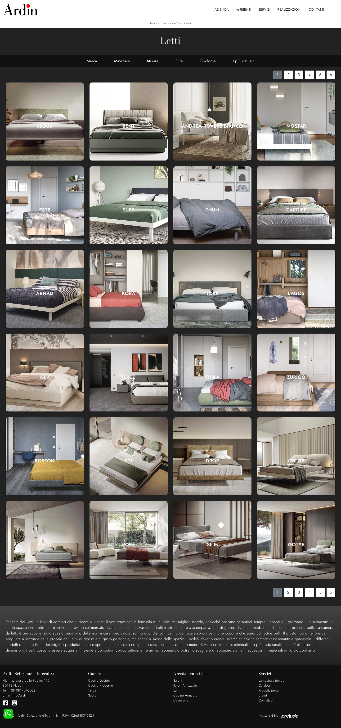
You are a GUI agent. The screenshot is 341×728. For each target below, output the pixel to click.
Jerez (128, 377)
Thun (212, 210)
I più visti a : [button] (243, 61)
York (212, 293)
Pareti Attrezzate (185, 685)
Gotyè (296, 544)
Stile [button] (179, 61)
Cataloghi (266, 685)
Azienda (222, 9)
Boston (45, 461)
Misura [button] (152, 61)
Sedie (92, 695)
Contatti (316, 9)
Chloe (296, 461)
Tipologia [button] (208, 61)
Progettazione (269, 690)
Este (44, 210)
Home (153, 24)
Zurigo (296, 377)
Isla (45, 377)
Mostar (296, 126)
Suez (129, 210)
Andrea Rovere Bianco (212, 126)
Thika (212, 377)
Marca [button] (92, 61)
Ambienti (243, 9)
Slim (212, 544)
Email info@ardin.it (16, 695)
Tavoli (92, 690)
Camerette (180, 700)
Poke (128, 544)
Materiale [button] (122, 61)
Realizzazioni (289, 9)
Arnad (45, 293)
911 (129, 461)
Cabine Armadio (185, 695)
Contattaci (266, 700)
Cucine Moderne (100, 685)
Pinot (44, 544)
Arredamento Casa (172, 24)
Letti (188, 24)
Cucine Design (99, 680)
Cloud (44, 126)
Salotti (177, 680)
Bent (128, 126)
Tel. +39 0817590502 (19, 690)
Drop (212, 461)
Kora (128, 293)
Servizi (264, 9)
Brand (263, 695)
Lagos (296, 293)
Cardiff (296, 210)
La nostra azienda (271, 680)
